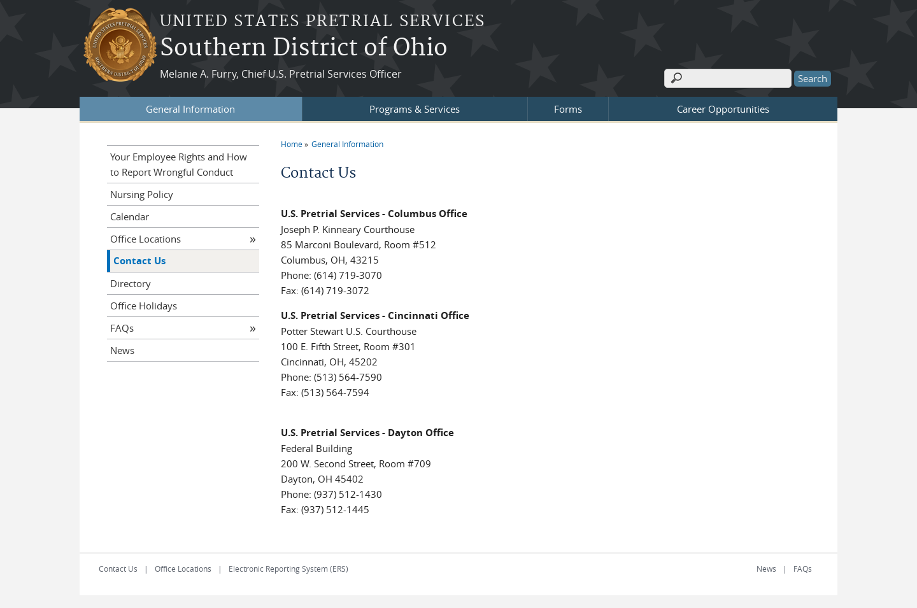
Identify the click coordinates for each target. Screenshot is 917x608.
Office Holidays (143, 305)
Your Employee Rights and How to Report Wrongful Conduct (178, 164)
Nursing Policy (141, 194)
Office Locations (145, 238)
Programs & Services (414, 109)
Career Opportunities (723, 109)
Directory (130, 283)
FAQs (122, 328)
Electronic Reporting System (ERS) (288, 568)
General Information (190, 109)
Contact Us (139, 260)
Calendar (129, 216)
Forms (568, 109)
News (122, 350)
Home (291, 144)
